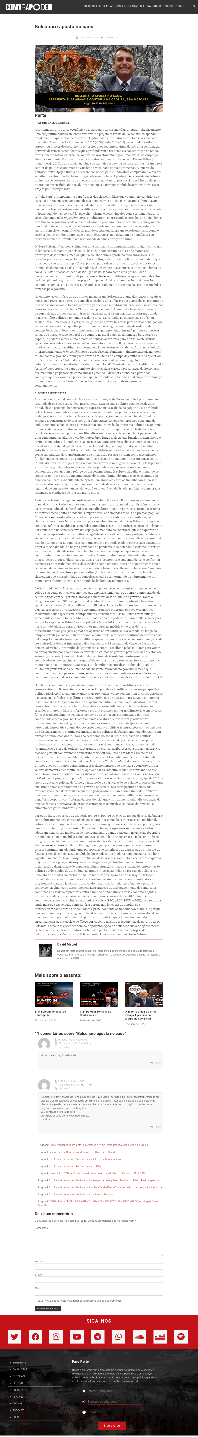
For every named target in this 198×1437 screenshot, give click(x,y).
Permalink (62, 1047)
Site (37, 1287)
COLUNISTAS (19, 1370)
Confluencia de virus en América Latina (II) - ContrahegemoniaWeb (86, 1159)
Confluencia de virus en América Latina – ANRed (76, 1166)
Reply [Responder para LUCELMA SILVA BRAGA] (157, 1126)
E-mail (39, 1274)
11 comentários (111, 37)
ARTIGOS (115, 6)
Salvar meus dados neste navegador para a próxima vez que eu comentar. (80, 1300)
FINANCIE (157, 6)
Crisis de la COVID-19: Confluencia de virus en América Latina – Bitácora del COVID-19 (96, 1173)
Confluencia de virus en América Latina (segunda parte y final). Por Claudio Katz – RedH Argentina (104, 1180)
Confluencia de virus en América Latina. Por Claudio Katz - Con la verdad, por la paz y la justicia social (105, 1187)
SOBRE (180, 6)
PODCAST (18, 1411)
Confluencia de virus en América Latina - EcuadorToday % (81, 1194)
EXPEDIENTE (19, 1364)
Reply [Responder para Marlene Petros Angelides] (157, 1062)
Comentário (42, 1227)
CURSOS (169, 6)
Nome (39, 1261)
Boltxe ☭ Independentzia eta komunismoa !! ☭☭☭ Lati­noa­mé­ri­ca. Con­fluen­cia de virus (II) (99, 1144)
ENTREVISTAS (130, 6)
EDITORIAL (102, 6)
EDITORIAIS (18, 1377)
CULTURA (145, 6)
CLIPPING (17, 1384)
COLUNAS (89, 6)
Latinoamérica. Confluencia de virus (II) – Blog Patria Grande (82, 1152)
